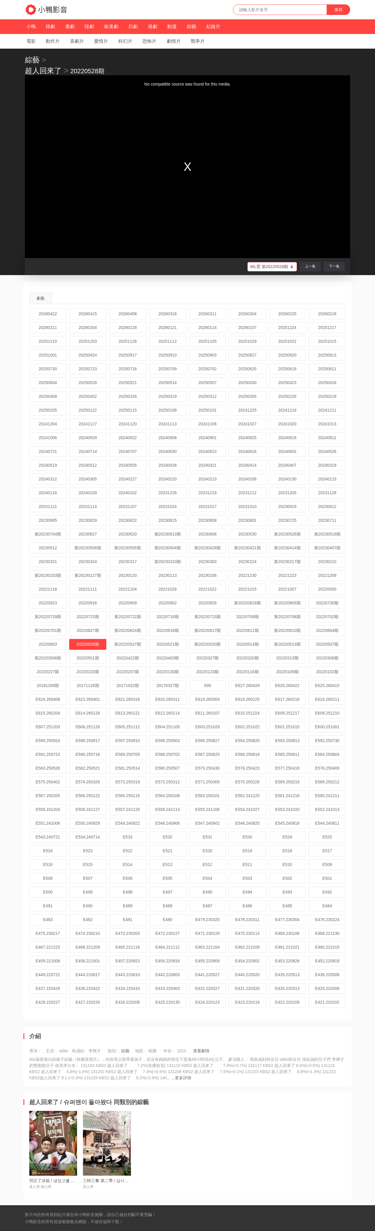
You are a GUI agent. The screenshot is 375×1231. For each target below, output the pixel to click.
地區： (141, 1050)
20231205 (287, 492)
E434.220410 (127, 988)
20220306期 (327, 658)
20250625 (247, 368)
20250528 (88, 382)
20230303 (207, 561)
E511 (247, 864)
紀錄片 (213, 26)
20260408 (127, 313)
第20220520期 (207, 644)
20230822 (127, 520)
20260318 (167, 313)
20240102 (127, 492)
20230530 (247, 534)
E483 (48, 919)
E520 (207, 850)
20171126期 (87, 685)
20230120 (127, 575)
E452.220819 (327, 961)
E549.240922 (127, 823)
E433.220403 (167, 988)
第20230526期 (287, 534)
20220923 (48, 603)
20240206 (247, 479)
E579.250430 (207, 768)
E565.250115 (127, 795)
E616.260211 (327, 699)
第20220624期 (127, 630)
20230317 (127, 561)
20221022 (207, 589)
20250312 (207, 396)
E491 (48, 905)
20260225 (287, 313)
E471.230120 (207, 933)
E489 (127, 905)
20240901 (207, 437)
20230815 (167, 520)
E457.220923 (127, 961)
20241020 (287, 424)
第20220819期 (247, 603)
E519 (247, 850)
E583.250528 (47, 768)
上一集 (310, 266)
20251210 (48, 341)
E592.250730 (327, 740)
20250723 (88, 368)
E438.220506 (327, 974)
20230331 (48, 561)
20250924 (88, 355)
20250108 (167, 410)
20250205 (48, 410)
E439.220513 (287, 974)
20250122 (88, 410)
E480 (168, 919)
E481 (127, 919)
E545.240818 (287, 823)
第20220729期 (48, 616)
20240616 (247, 451)
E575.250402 (47, 782)
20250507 (207, 382)
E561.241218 (287, 795)
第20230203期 (48, 575)
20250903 (207, 355)
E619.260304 (207, 699)
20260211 (48, 327)
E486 (247, 905)
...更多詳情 (181, 1077)
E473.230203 (127, 933)
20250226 (287, 396)
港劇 (152, 26)
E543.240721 (47, 837)
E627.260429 (247, 685)
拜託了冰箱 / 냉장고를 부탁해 (56, 1180)
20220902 (167, 603)
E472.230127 (167, 933)
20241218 (287, 410)
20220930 (327, 589)
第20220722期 (127, 616)
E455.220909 (207, 961)
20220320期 (247, 658)
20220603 (48, 644)
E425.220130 (167, 1002)
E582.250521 (88, 768)
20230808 (207, 520)
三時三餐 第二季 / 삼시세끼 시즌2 (113, 1180)
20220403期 (167, 658)
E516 (48, 864)
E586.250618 (247, 754)
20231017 (207, 506)
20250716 (127, 368)
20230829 (88, 520)
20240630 (167, 451)
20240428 (167, 465)
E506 (127, 878)
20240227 (127, 479)
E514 (127, 864)
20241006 (48, 437)
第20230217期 (287, 561)
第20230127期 (87, 575)
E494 (247, 892)
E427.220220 (88, 1002)
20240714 (88, 451)
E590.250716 (88, 754)
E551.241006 (47, 823)
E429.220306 (327, 988)
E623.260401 (88, 699)
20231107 (127, 506)
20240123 (327, 479)
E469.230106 (287, 933)
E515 (88, 864)
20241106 (207, 424)
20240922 (127, 437)
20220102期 (327, 671)
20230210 (327, 561)
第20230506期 (87, 547)
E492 (327, 892)
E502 (287, 878)
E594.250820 (247, 740)
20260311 (207, 313)
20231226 (167, 492)
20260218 (327, 313)
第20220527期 (127, 644)
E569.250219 (287, 782)
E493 (287, 892)
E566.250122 (88, 795)
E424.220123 (207, 1002)
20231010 (247, 506)
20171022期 (127, 685)
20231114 (88, 506)
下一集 (334, 266)
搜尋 (338, 9)
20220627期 (87, 630)
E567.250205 (47, 795)
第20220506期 (48, 658)
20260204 (88, 327)
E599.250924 (47, 740)
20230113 (167, 575)
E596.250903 (167, 740)
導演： (35, 1050)
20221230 (247, 575)
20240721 (48, 451)
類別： (114, 1050)
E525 (327, 837)
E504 (207, 878)
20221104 (127, 589)
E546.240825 (247, 823)
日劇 (133, 26)
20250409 (48, 396)
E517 (327, 850)
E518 (287, 850)
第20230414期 (287, 547)
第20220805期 (287, 603)
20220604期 (327, 630)
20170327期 (167, 685)
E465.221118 (127, 947)
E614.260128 (88, 713)
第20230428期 (207, 547)
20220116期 (247, 671)
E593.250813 (287, 740)
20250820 (287, 355)
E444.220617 (88, 974)
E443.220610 (127, 974)
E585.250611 (287, 754)
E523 (88, 850)
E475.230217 (47, 933)
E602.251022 (247, 726)
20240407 (287, 465)
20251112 (167, 341)
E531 (207, 837)
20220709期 (247, 616)
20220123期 (207, 671)
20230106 (207, 575)
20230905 (48, 520)
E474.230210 (88, 933)
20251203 (88, 341)
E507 (88, 878)
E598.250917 (88, 740)
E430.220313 (287, 988)
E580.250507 (167, 768)
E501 (327, 878)
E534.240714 (88, 837)
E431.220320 (247, 988)
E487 (207, 905)
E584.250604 (327, 754)
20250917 (127, 355)
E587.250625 (207, 754)
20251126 (127, 341)
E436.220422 (88, 988)
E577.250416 (287, 768)
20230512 (48, 547)
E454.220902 (247, 961)
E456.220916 (167, 961)
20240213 (207, 479)
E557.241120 (127, 809)
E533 (127, 837)
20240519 (48, 465)
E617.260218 (287, 699)
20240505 (127, 465)
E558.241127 (88, 809)
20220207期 (127, 671)
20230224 (247, 561)
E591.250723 (47, 754)
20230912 (327, 506)
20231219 (207, 492)
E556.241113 (167, 809)
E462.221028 (247, 947)
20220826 (207, 603)
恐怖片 (149, 41)
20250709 (167, 368)
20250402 (88, 396)
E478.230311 (247, 919)
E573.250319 (127, 782)
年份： (169, 1050)
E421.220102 (327, 1002)
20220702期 (327, 616)
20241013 (327, 424)
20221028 (167, 589)
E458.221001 (88, 961)
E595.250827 (207, 740)
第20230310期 (167, 561)
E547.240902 (207, 823)
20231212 (247, 492)
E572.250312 (167, 782)
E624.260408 (47, 699)
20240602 (287, 451)
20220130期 (167, 671)
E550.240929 (88, 823)
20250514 (167, 382)
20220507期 (327, 644)
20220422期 (127, 658)
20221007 (287, 589)
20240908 (167, 437)
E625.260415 (327, 685)
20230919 (287, 506)
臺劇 (70, 26)
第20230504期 (167, 547)
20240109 (88, 492)
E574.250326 (88, 782)
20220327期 (207, 658)
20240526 (327, 451)
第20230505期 (127, 547)
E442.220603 (167, 974)
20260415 (88, 313)
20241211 (327, 410)
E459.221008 (47, 961)
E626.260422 (287, 685)
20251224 (287, 327)
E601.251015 (287, 726)
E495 (207, 892)
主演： (52, 1050)
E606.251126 (88, 726)
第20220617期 (207, 630)
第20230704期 (48, 534)
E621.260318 (127, 699)
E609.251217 (287, 713)
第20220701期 (48, 630)
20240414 (247, 465)
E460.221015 (327, 947)
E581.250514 (127, 768)
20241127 (88, 424)
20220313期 (287, 658)
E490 (88, 905)
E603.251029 (207, 726)
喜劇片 (77, 41)
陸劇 (89, 26)
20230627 (88, 534)
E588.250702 (167, 754)
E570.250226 (247, 782)
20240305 (88, 479)
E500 (48, 892)
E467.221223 (47, 947)
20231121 (48, 506)
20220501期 (87, 658)
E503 (247, 878)
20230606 (207, 534)
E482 (88, 919)
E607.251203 (47, 726)
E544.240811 (327, 823)
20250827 (247, 355)
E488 (168, 905)
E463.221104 (207, 947)
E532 (168, 837)
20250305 (247, 396)
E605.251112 (127, 726)
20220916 (88, 603)
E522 (127, 850)
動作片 (53, 41)
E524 (48, 850)
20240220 (167, 479)
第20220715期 (207, 616)
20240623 (207, 451)
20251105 (207, 341)
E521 (168, 850)
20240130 (287, 479)
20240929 (88, 437)
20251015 (327, 341)
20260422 (48, 313)
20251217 (327, 327)
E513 (168, 864)
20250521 (127, 382)
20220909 (127, 603)
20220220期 (87, 671)
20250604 (48, 382)
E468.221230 (327, 933)
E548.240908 (167, 823)
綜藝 (191, 26)
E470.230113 (247, 933)
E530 (247, 837)
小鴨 (31, 26)
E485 (287, 905)
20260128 (127, 327)
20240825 (247, 437)
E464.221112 (167, 947)
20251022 (287, 341)
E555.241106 (207, 809)
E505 (168, 878)
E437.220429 (47, 988)
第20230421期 (247, 547)
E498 (127, 892)
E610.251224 (247, 713)
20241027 (247, 424)
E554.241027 (247, 809)
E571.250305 (207, 782)
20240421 (207, 465)
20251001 (48, 355)
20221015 (247, 589)
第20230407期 (327, 547)
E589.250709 (127, 754)
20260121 (167, 327)
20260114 (207, 327)
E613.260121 (127, 713)
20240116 (48, 492)
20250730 (48, 368)
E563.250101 (207, 795)
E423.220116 (247, 1002)
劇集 (41, 298)
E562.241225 (247, 795)
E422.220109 (287, 1002)
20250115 (127, 410)
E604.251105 (167, 726)
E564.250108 (167, 795)
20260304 (247, 313)
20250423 (287, 382)
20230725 (287, 520)
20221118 (48, 589)
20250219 (327, 396)
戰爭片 (198, 41)
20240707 (127, 451)
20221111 (88, 589)
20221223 (287, 575)
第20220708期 (287, 616)
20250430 (247, 382)
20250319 (167, 396)
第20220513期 (287, 644)
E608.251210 (327, 713)
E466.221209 (88, 947)
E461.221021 (287, 947)
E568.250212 (327, 782)
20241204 (48, 424)
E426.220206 (127, 1002)
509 (207, 685)
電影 (31, 41)
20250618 (287, 368)
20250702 (207, 368)
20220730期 (327, 603)
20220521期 (167, 644)
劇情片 (174, 41)
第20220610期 (287, 630)
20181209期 (48, 685)
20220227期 (48, 671)
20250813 (327, 355)
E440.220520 (247, 974)
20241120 (127, 424)
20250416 (327, 382)
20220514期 (247, 644)
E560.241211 (327, 795)
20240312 (48, 479)
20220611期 (247, 630)
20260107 (247, 327)
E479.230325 (207, 919)
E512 (207, 864)
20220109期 (287, 671)
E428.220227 (47, 1002)
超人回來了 (43, 71)
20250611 (327, 368)
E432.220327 (207, 988)
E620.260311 (167, 699)
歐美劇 (111, 26)
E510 (287, 864)
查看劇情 (201, 1050)
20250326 (127, 396)
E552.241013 (327, 809)
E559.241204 (47, 809)
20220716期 (167, 616)
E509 (327, 864)
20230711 (327, 520)
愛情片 (101, 41)
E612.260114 (167, 713)
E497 (168, 892)
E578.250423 (247, 768)
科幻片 (125, 41)
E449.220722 (47, 974)
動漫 (172, 26)
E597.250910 (127, 740)
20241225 (247, 410)
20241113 (167, 424)
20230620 (127, 534)
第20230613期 (167, 534)
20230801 (247, 520)
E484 (327, 905)
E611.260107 (207, 713)
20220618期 (167, 630)
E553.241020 (287, 809)
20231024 (167, 506)
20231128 (327, 492)
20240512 (88, 465)
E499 (88, 892)
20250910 (167, 355)
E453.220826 (287, 961)
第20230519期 (327, 534)
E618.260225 (247, 699)
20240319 (327, 465)
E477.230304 (287, 919)
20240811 (327, 437)
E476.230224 (327, 919)
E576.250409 (327, 768)
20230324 (88, 561)
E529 (287, 837)
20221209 (327, 575)
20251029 (247, 341)
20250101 (207, 410)
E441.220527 (207, 974)
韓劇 (50, 26)
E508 (48, 878)
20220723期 (87, 616)
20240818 (287, 437)
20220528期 (87, 644)
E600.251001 (327, 726)
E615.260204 (47, 713)
